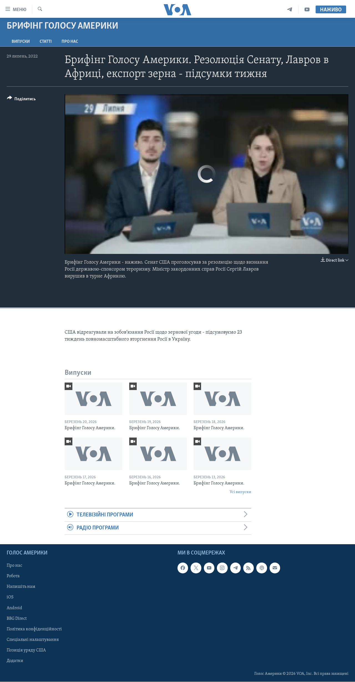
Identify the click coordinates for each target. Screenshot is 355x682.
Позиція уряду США (26, 650)
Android (14, 608)
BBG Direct (17, 618)
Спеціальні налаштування (33, 640)
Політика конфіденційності (34, 629)
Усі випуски (240, 492)
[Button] (21, 100)
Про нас (70, 41)
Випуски (21, 41)
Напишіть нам (21, 587)
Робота (13, 576)
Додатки (15, 661)
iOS (10, 597)
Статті (46, 41)
